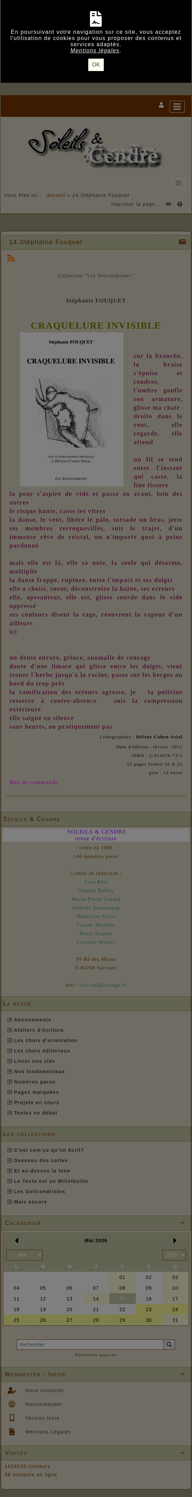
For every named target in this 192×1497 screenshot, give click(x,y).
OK (96, 65)
